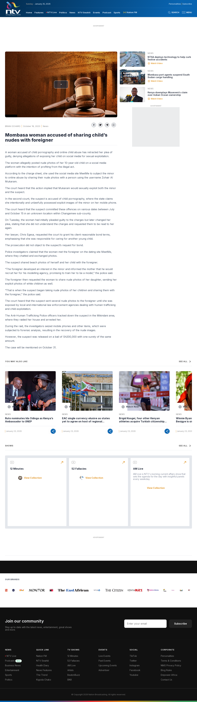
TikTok (133, 656)
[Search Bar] (173, 12)
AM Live (138, 468)
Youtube (134, 675)
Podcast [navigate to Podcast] (107, 12)
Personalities (167, 656)
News (45, 126)
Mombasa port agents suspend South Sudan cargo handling (169, 76)
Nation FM (41, 656)
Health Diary (42, 665)
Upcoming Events (108, 665)
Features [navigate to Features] (39, 12)
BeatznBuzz (73, 675)
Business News (13, 665)
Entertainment (12, 670)
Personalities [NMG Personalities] (175, 4)
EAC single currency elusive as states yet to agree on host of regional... (86, 420)
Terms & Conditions (171, 660)
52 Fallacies (79, 468)
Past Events (105, 660)
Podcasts (13, 660)
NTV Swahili (42, 660)
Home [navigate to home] (29, 12)
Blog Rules (166, 670)
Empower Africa (169, 675)
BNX (69, 679)
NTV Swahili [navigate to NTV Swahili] (84, 12)
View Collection (33, 478)
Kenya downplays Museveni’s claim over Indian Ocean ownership (167, 93)
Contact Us (166, 679)
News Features (44, 670)
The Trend (41, 675)
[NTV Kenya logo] (13, 8)
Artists (70, 670)
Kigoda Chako (43, 679)
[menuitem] (29, 12)
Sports (8, 675)
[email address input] (145, 623)
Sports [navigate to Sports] (117, 12)
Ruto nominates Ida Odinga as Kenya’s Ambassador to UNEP (29, 420)
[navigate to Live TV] (51, 12)
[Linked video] (132, 59)
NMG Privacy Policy (171, 665)
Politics (8, 679)
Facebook (135, 670)
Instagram (135, 665)
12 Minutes (17, 468)
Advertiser (104, 670)
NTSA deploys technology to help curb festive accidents (169, 58)
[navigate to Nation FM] (130, 12)
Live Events (104, 656)
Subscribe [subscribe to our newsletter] (187, 4)
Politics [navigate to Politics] (63, 12)
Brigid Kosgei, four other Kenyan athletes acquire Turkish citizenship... (143, 420)
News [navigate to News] (72, 12)
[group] (7, 590)
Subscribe (180, 623)
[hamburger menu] (184, 12)
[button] (185, 12)
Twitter (133, 660)
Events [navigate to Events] (96, 12)
